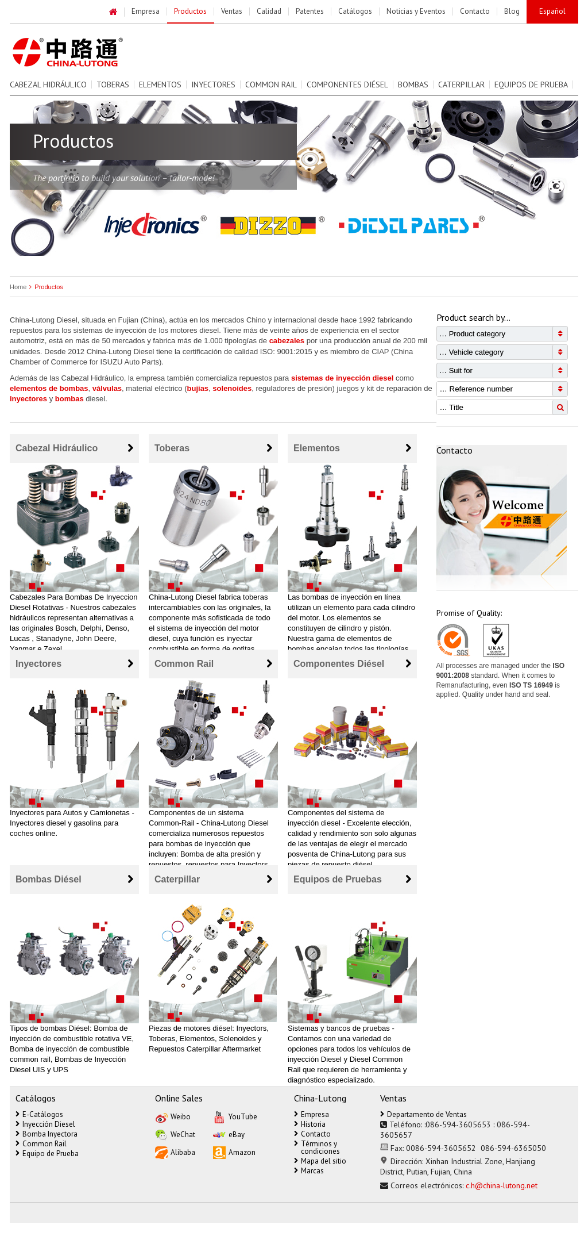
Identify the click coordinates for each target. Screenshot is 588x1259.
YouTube (235, 1116)
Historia (310, 1124)
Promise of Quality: (469, 613)
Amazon (234, 1151)
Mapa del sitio (320, 1161)
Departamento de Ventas (423, 1114)
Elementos (160, 84)
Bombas (413, 84)
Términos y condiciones (317, 1147)
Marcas (309, 1171)
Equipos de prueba (531, 84)
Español (552, 11)
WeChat (175, 1134)
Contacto (312, 1134)
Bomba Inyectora (47, 1134)
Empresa (311, 1114)
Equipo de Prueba (47, 1153)
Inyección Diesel (45, 1124)
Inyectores (213, 84)
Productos (44, 286)
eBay (229, 1134)
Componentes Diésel (347, 84)
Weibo (173, 1116)
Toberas (112, 84)
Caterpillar (461, 84)
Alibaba (175, 1151)
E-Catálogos (39, 1114)
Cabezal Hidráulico (48, 84)
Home (18, 286)
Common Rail (271, 84)
